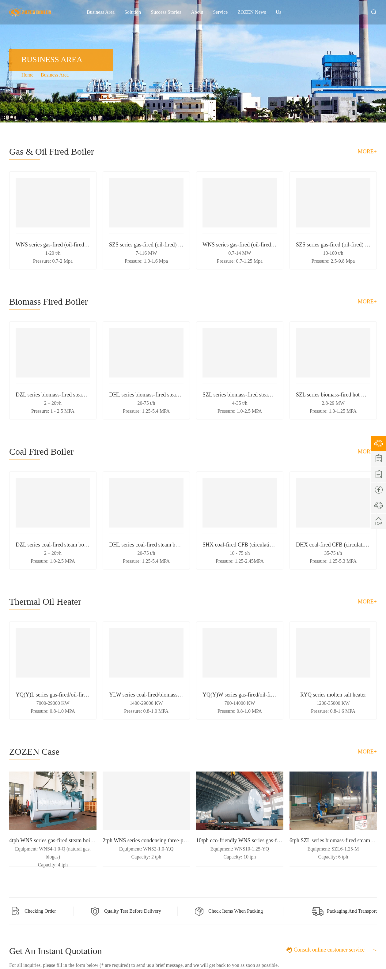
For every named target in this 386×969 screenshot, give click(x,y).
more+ (367, 151)
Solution (132, 12)
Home (27, 74)
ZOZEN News (251, 12)
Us (278, 12)
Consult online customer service (329, 950)
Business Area (101, 12)
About (197, 12)
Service (220, 12)
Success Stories (166, 12)
